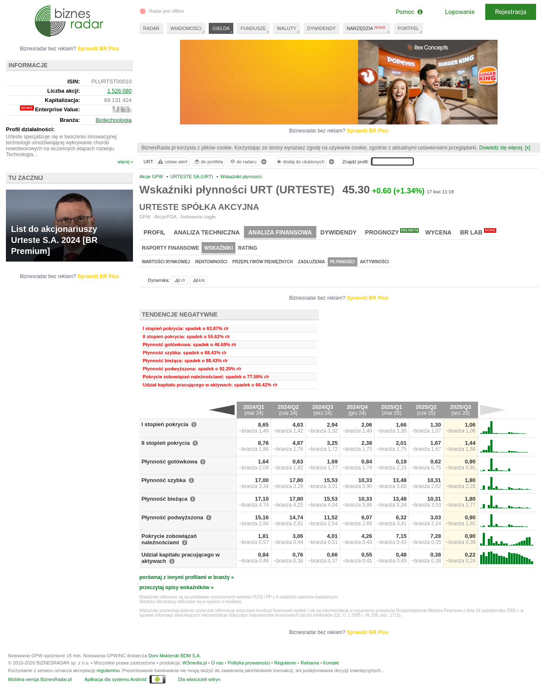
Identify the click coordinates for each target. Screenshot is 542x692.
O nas (217, 662)
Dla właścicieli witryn (199, 679)
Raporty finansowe (170, 248)
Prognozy (392, 232)
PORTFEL (408, 28)
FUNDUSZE (253, 28)
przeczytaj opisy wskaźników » (176, 587)
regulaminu (108, 670)
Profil (154, 232)
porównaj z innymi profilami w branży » (186, 577)
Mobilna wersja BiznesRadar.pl (40, 679)
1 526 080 (119, 91)
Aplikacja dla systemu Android (115, 679)
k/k (198, 280)
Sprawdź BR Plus (368, 131)
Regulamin (285, 662)
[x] (528, 148)
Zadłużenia (311, 261)
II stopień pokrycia (165, 443)
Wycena (438, 232)
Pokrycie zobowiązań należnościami (169, 539)
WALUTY (286, 28)
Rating (247, 248)
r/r (179, 280)
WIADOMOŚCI (186, 28)
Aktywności (374, 261)
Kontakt (331, 662)
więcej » (125, 162)
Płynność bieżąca (164, 499)
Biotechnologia (114, 120)
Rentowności (211, 261)
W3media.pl (194, 662)
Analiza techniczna (207, 232)
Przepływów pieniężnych (262, 261)
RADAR (151, 28)
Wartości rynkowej (166, 261)
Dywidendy (339, 232)
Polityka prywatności (249, 662)
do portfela (208, 161)
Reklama (310, 662)
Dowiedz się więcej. (501, 148)
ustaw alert (172, 161)
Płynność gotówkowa (169, 461)
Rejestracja (510, 11)
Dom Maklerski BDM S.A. (174, 655)
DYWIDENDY (321, 28)
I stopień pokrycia (164, 424)
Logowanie (460, 11)
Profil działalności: (30, 129)
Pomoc (408, 11)
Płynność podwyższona (172, 517)
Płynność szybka (163, 480)
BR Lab (478, 232)
